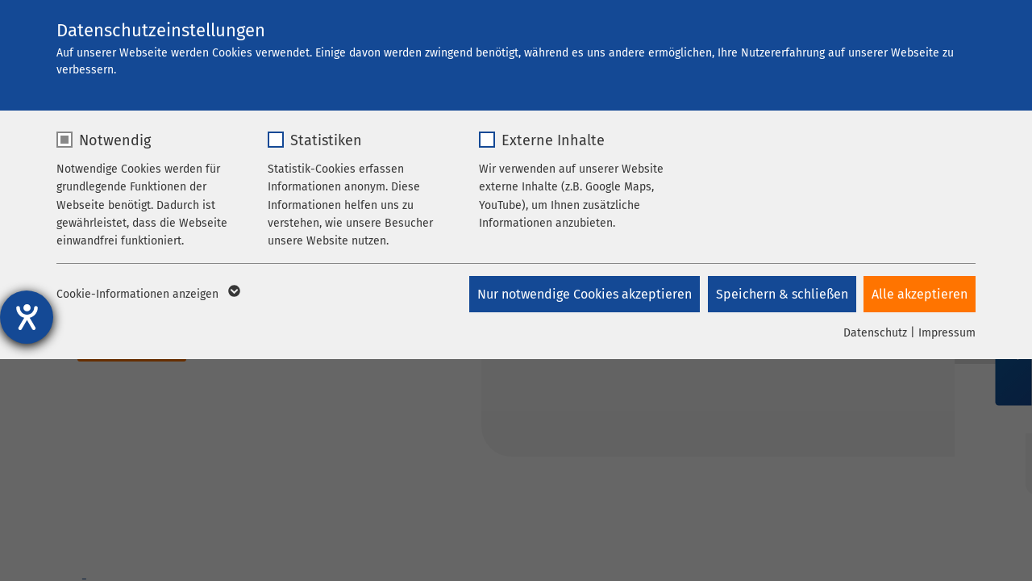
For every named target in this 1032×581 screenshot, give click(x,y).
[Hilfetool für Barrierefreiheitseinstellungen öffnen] (26, 317)
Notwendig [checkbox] (115, 140)
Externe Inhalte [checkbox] (553, 140)
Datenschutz (875, 333)
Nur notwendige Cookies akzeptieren (583, 294)
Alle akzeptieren (920, 294)
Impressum (947, 333)
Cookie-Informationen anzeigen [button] (147, 294)
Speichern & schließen (781, 294)
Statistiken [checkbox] (326, 140)
